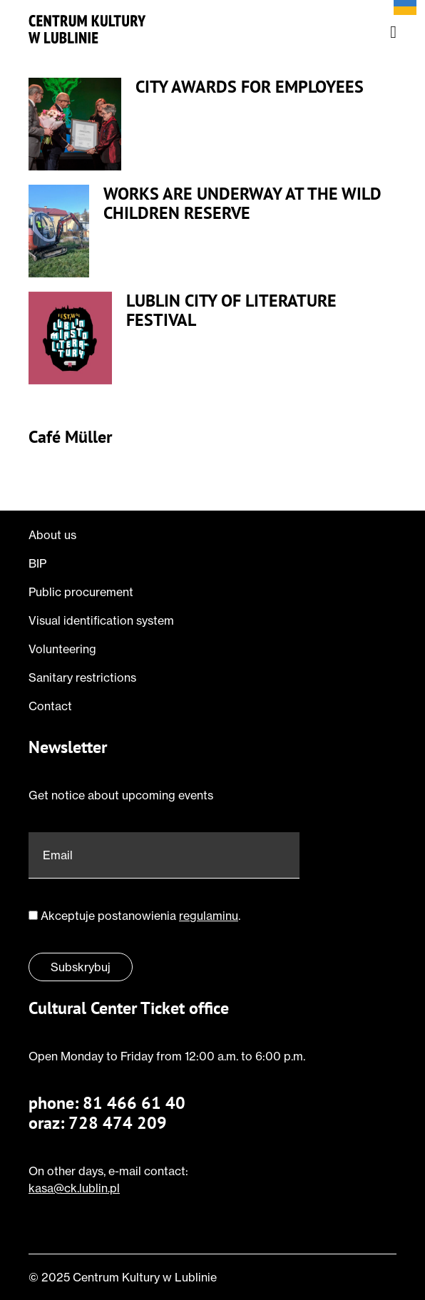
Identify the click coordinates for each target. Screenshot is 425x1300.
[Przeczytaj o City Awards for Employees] (75, 124)
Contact (50, 706)
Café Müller (70, 437)
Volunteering (62, 649)
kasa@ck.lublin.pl (74, 1188)
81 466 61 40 (134, 1103)
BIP (37, 563)
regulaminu (208, 916)
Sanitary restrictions (82, 677)
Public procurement (81, 592)
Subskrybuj (81, 967)
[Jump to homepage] (87, 28)
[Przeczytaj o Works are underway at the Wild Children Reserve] (59, 231)
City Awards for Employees (249, 87)
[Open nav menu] (393, 32)
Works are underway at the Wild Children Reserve (242, 203)
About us (52, 535)
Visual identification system (101, 620)
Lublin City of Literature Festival (231, 310)
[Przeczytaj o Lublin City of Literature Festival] (70, 338)
